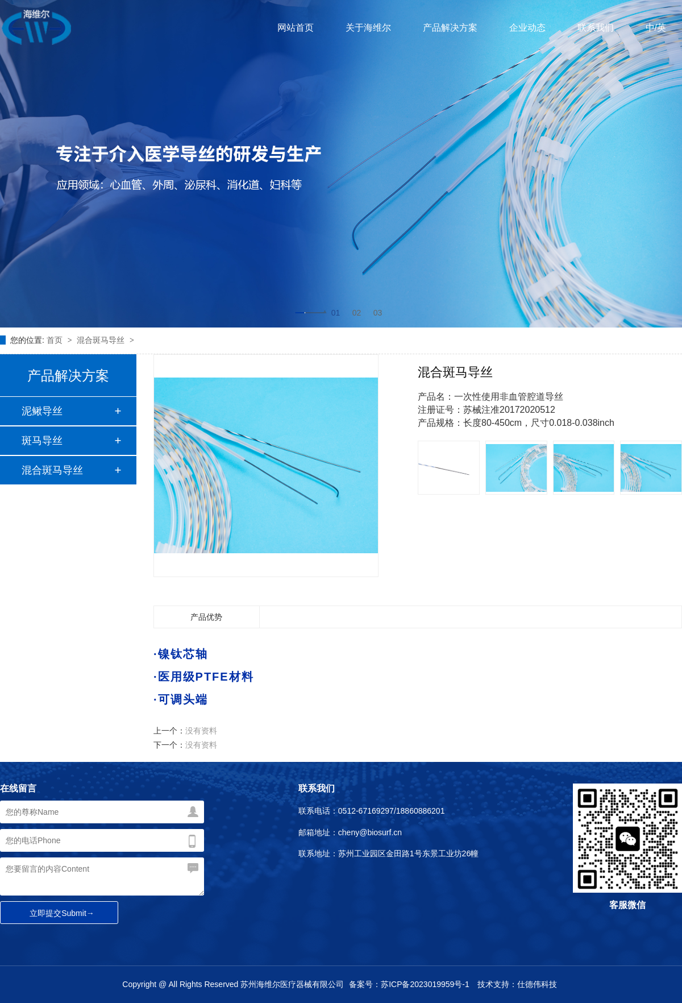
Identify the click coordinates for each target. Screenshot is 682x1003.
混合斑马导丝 (102, 340)
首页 (56, 340)
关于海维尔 (368, 27)
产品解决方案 (450, 27)
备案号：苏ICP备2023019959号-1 (409, 984)
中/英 (656, 27)
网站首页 (295, 27)
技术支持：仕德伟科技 (517, 984)
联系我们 (595, 27)
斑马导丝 (42, 440)
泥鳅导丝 (42, 411)
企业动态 (527, 27)
